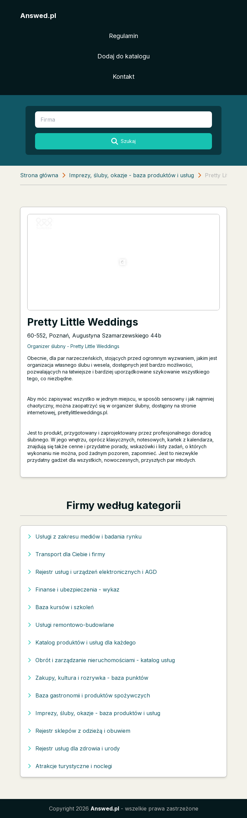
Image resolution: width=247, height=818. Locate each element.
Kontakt (123, 76)
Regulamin (123, 35)
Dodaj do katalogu (123, 56)
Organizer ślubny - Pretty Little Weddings (73, 346)
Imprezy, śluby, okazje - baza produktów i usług (131, 175)
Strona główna (39, 175)
